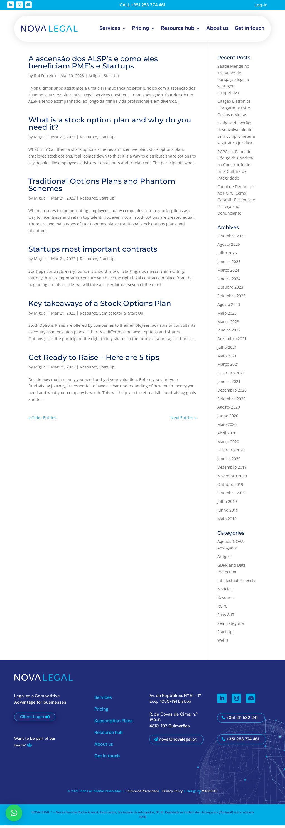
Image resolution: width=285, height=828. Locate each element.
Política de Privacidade (142, 794)
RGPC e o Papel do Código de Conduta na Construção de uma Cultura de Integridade (235, 167)
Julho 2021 (227, 349)
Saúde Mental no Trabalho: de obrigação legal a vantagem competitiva (233, 82)
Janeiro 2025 (228, 264)
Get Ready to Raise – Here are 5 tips (93, 359)
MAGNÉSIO (209, 794)
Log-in (260, 5)
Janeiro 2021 (228, 384)
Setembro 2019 (231, 495)
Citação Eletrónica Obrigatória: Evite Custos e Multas (234, 110)
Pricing (140, 28)
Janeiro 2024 (228, 281)
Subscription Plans (113, 723)
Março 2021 (228, 367)
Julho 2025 (227, 255)
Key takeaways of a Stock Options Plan (99, 305)
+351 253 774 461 (243, 742)
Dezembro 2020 (232, 392)
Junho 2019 (227, 512)
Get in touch (249, 28)
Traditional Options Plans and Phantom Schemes (101, 188)
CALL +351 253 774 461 (142, 5)
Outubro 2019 (230, 487)
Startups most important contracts (92, 251)
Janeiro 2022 (228, 332)
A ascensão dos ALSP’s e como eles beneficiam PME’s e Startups (93, 65)
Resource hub (178, 28)
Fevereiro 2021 (231, 375)
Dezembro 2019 (232, 470)
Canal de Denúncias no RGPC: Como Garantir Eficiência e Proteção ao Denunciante (236, 202)
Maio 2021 (227, 358)
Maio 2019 (227, 521)
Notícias (224, 591)
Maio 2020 (227, 427)
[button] (14, 813)
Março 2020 (228, 444)
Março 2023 (228, 324)
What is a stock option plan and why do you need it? (109, 126)
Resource (88, 139)
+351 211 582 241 (242, 720)
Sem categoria (112, 315)
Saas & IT (225, 617)
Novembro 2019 (232, 478)
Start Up (111, 78)
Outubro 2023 (230, 290)
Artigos (95, 78)
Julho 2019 (227, 504)
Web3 (222, 643)
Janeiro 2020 (228, 461)
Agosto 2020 (228, 409)
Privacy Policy (172, 794)
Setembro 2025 (231, 238)
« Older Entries (42, 420)
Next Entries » (183, 420)
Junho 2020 (227, 418)
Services (109, 28)
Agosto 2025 (228, 247)
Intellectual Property (236, 583)
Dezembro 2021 (232, 341)
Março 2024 (228, 272)
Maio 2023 (227, 315)
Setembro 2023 (231, 298)
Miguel (40, 139)
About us (217, 28)
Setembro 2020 (231, 401)
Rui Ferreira (45, 78)
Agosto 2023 (228, 307)
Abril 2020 (226, 435)
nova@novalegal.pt (178, 742)
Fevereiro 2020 (231, 452)
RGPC (222, 608)
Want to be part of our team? (34, 744)
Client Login (32, 719)
